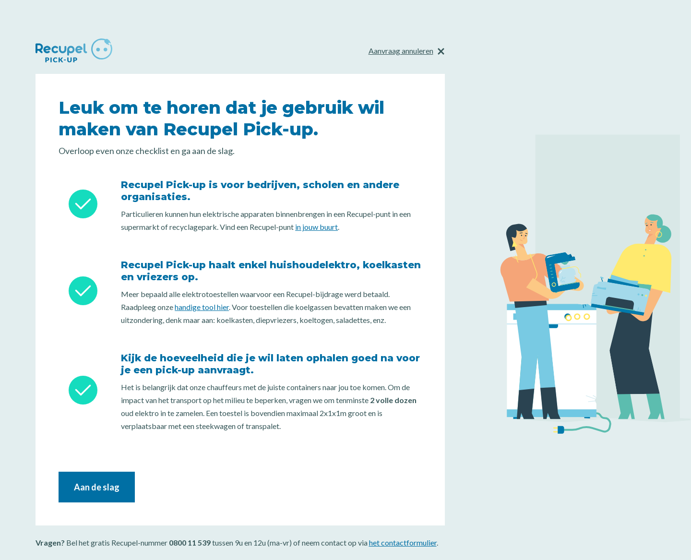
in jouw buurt (316, 226)
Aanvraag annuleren (401, 50)
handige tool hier (202, 306)
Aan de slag (96, 487)
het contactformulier (403, 542)
